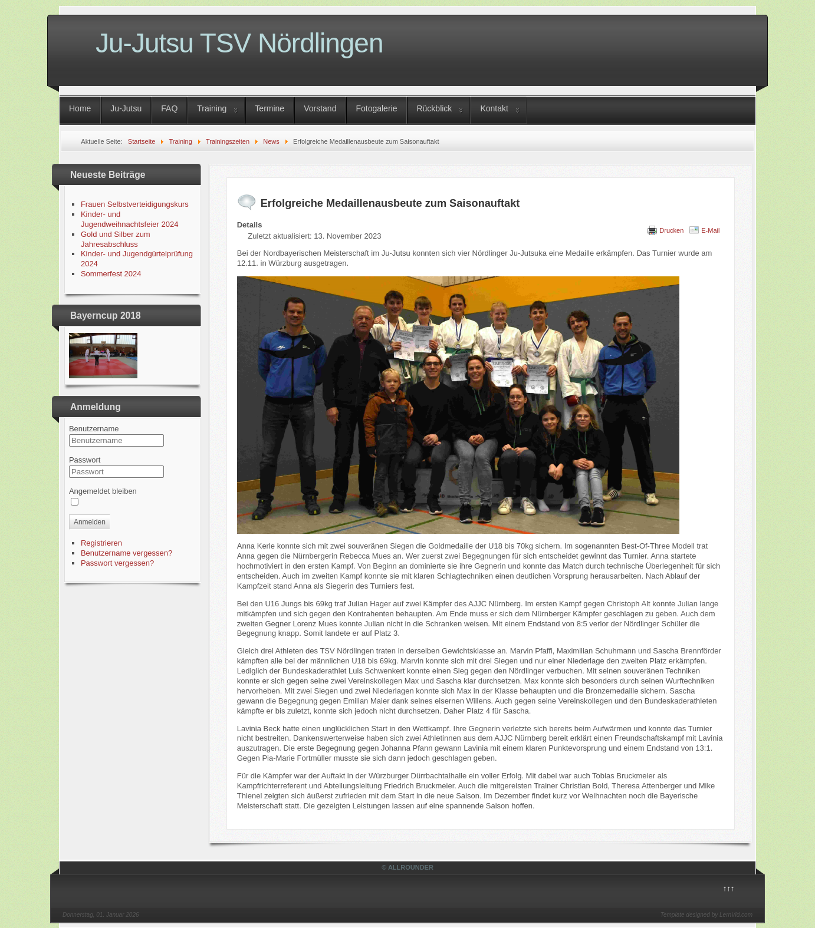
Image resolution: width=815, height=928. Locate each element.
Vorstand (320, 108)
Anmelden (90, 522)
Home (80, 108)
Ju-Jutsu (126, 108)
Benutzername (94, 428)
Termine (269, 108)
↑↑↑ (729, 888)
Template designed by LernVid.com (706, 915)
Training (211, 108)
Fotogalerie (376, 108)
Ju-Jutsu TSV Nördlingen (239, 43)
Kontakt (494, 108)
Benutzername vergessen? (126, 553)
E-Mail (710, 230)
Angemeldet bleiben (103, 491)
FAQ (169, 108)
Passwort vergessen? (117, 563)
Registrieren (101, 543)
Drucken (671, 230)
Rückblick (434, 108)
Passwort (84, 459)
